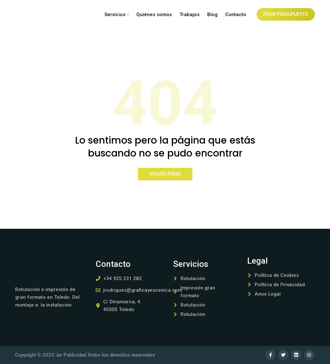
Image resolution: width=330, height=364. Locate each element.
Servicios (116, 14)
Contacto (235, 14)
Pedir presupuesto (285, 14)
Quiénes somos (154, 14)
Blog (212, 14)
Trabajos (189, 14)
